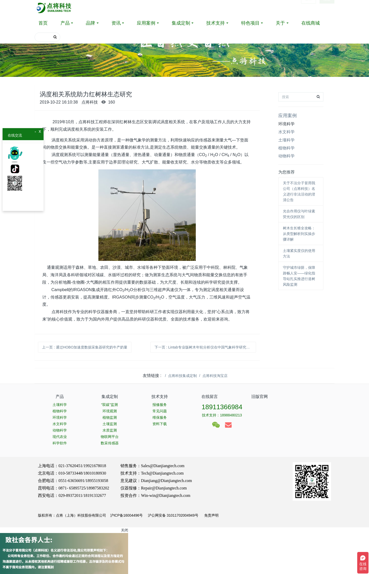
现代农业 (60, 437)
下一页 (205, 347)
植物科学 (286, 148)
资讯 (116, 23)
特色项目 (250, 23)
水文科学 (286, 132)
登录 (308, 8)
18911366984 (222, 407)
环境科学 (286, 124)
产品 (65, 23)
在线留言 (209, 396)
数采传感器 (110, 443)
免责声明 (211, 515)
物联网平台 (110, 437)
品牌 (90, 23)
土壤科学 (286, 140)
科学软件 (60, 443)
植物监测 (109, 417)
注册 (327, 8)
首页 (43, 23)
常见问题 (159, 411)
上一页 (84, 347)
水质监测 (109, 430)
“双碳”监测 (109, 405)
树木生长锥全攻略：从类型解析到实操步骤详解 (299, 233)
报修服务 (159, 405)
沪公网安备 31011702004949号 (173, 515)
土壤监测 (109, 424)
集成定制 (181, 23)
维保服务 (159, 417)
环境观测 (109, 411)
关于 (280, 23)
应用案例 (146, 23)
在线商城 (310, 23)
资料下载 (159, 424)
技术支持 (215, 23)
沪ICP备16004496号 (126, 515)
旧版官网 (259, 396)
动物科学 (286, 156)
